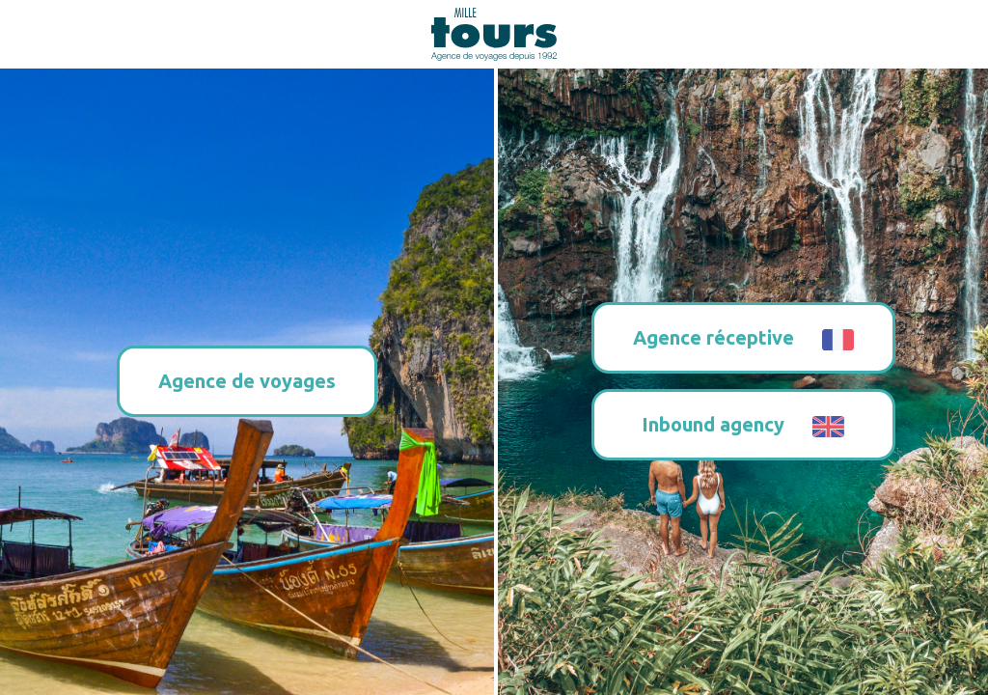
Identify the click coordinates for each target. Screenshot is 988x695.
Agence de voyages (247, 381)
